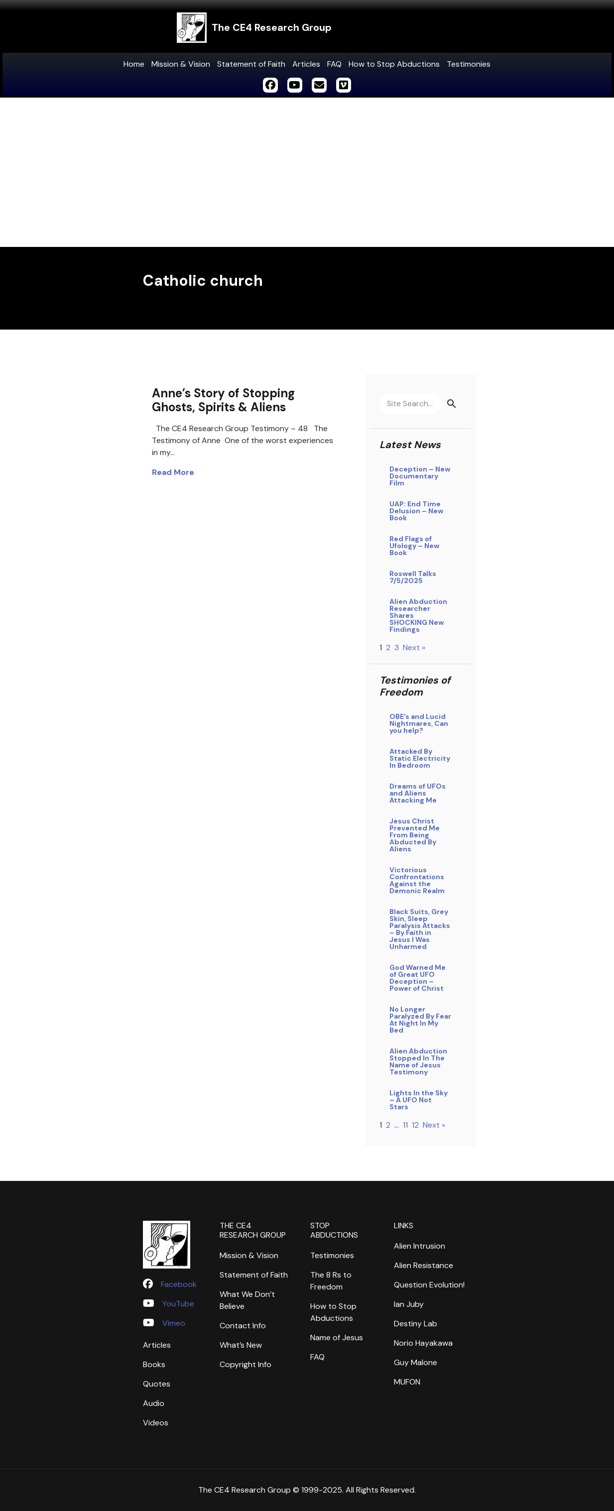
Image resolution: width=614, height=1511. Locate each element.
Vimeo (173, 1323)
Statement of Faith (251, 64)
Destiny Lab (415, 1323)
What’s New (241, 1345)
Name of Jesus (336, 1337)
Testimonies (469, 64)
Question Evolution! (429, 1284)
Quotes (156, 1384)
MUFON (407, 1382)
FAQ (334, 64)
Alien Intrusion (419, 1246)
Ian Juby (409, 1304)
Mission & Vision (180, 64)
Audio (153, 1403)
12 (415, 1125)
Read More (173, 472)
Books (154, 1364)
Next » (414, 647)
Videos (155, 1422)
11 (405, 1125)
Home (133, 64)
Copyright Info (245, 1364)
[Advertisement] (307, 172)
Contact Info (243, 1325)
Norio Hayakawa (423, 1343)
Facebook (179, 1284)
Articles (306, 64)
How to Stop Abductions (394, 64)
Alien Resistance (423, 1265)
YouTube (178, 1303)
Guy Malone (415, 1362)
